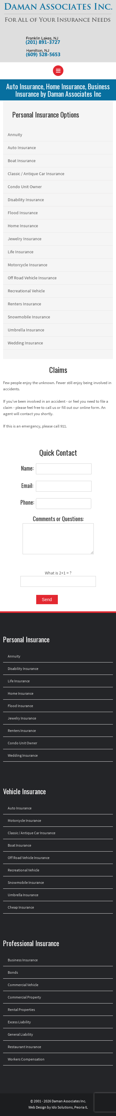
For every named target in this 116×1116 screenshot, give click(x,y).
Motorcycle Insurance (27, 265)
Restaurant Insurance (24, 1046)
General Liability (20, 1034)
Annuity (15, 134)
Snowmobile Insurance (29, 317)
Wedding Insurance (25, 343)
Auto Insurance (22, 147)
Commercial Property (24, 997)
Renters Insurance (24, 304)
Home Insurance (23, 225)
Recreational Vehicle (26, 291)
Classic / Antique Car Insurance (36, 173)
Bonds (13, 972)
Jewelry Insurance (24, 238)
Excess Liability (19, 1022)
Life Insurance (20, 252)
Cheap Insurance (21, 907)
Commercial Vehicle (23, 984)
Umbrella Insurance (26, 330)
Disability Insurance (26, 199)
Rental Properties (21, 1009)
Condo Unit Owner (25, 186)
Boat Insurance (22, 160)
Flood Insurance (23, 212)
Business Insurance (23, 960)
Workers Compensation (26, 1059)
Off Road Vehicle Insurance (32, 278)
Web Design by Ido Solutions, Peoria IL (58, 1107)
